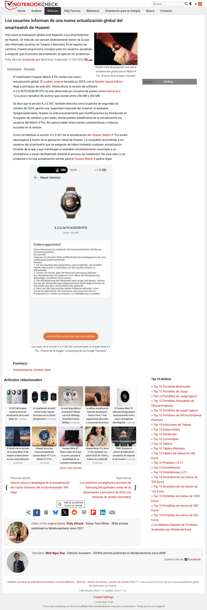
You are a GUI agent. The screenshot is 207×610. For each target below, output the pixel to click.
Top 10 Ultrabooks (165, 434)
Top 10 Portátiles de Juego (170, 391)
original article (56, 523)
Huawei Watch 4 (84, 159)
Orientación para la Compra (122, 11)
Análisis (36, 11)
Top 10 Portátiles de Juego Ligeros (175, 410)
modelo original (53, 81)
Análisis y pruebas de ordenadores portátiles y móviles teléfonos (41, 582)
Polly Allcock (75, 523)
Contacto (166, 11)
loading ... (148, 81)
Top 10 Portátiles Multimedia (171, 386)
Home (21, 11)
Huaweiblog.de (22, 370)
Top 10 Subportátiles (166, 429)
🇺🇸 (86, 59)
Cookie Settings (103, 597)
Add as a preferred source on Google (70, 504)
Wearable (29, 69)
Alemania (112, 91)
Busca (150, 11)
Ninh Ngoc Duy (55, 553)
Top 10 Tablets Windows (169, 448)
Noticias (52, 11)
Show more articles (71, 468)
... (6, 64)
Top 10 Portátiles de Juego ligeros (175, 396)
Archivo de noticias (97, 582)
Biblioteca (92, 11)
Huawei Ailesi (42, 370)
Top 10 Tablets (162, 444)
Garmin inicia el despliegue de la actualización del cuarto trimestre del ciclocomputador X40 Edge (40, 487)
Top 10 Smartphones (166, 467)
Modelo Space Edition (109, 81)
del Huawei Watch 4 (100, 135)
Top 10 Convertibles (166, 439)
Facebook (193, 559)
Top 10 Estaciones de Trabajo (172, 424)
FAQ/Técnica (72, 11)
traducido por (31, 59)
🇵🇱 (90, 59)
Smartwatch (14, 69)
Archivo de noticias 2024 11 (124, 582)
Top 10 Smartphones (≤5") (170, 472)
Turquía (18, 96)
